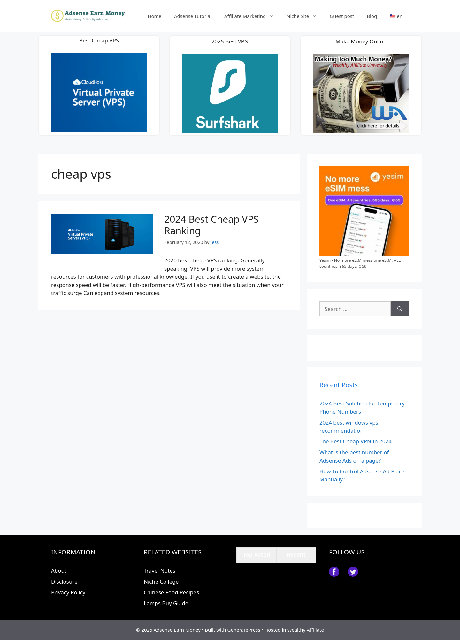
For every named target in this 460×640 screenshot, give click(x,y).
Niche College (161, 581)
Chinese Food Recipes (171, 592)
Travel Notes (159, 570)
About (58, 570)
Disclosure (64, 581)
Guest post (342, 16)
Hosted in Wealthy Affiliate (294, 630)
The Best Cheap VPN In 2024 (355, 441)
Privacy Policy (68, 592)
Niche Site (305, 16)
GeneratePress (243, 630)
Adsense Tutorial (192, 16)
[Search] (400, 309)
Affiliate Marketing (252, 16)
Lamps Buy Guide (166, 603)
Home (154, 16)
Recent (296, 554)
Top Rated (256, 554)
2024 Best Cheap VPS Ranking (211, 225)
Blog (372, 16)
